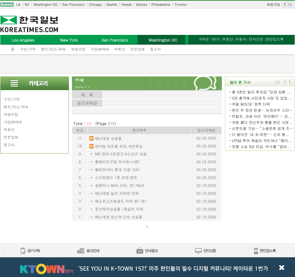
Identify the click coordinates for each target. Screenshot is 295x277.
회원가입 (273, 4)
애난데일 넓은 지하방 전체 (117, 193)
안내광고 (147, 251)
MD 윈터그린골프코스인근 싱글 (121, 153)
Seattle (111, 4)
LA (18, 4)
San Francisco (73, 4)
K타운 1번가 (209, 39)
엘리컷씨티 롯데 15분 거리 (117, 169)
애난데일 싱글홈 (108, 138)
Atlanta (141, 4)
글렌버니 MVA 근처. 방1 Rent (119, 185)
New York (68, 40)
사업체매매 (100, 49)
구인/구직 (28, 49)
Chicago (95, 4)
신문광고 (88, 251)
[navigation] (147, 4)
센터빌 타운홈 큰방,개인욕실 (119, 146)
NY (27, 4)
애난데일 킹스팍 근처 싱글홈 (118, 216)
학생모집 (78, 49)
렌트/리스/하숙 (53, 49)
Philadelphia (160, 4)
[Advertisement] (147, 64)
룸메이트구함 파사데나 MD (117, 161)
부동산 (119, 49)
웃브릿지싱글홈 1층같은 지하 (119, 208)
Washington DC (46, 4)
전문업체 (137, 49)
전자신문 (256, 39)
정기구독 (29, 251)
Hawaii (126, 4)
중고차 (155, 49)
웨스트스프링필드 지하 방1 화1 (121, 201)
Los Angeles (23, 40)
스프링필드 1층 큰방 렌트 (116, 177)
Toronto (181, 4)
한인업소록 (275, 39)
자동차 (240, 39)
